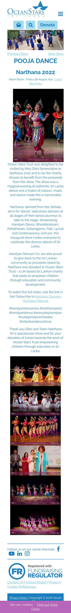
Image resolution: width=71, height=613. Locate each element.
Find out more (47, 605)
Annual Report (36, 582)
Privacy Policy (18, 598)
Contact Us (15, 582)
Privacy (54, 582)
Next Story (56, 54)
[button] (60, 14)
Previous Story (17, 54)
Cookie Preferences (21, 586)
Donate (47, 24)
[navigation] (35, 59)
